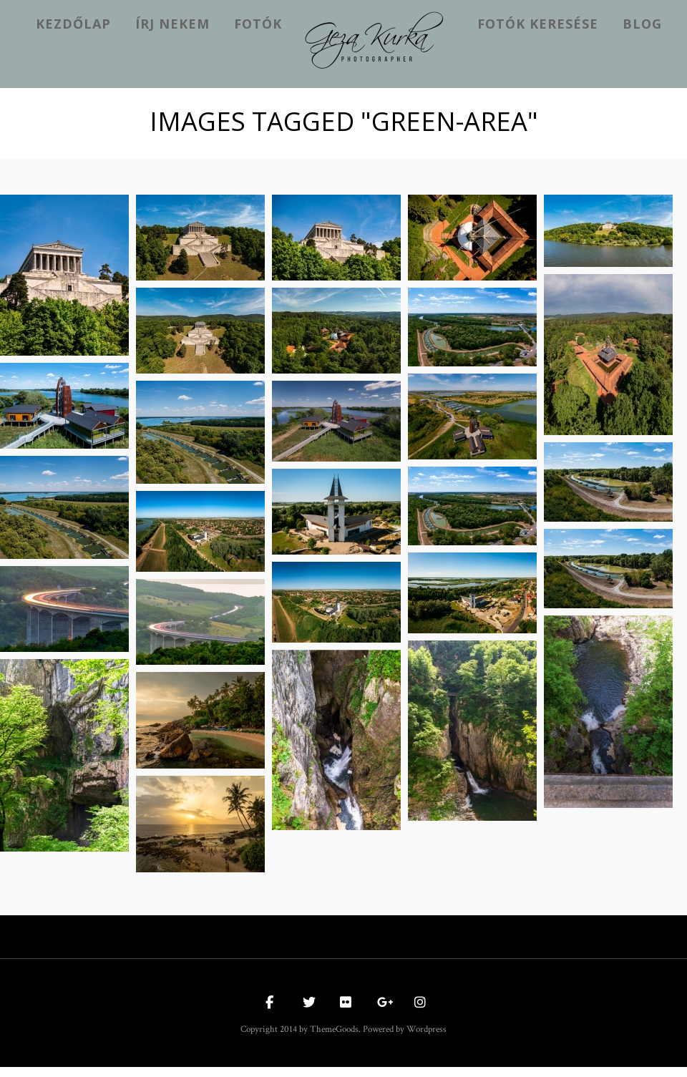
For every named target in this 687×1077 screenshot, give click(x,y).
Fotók (258, 23)
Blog (642, 23)
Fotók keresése (537, 23)
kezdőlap (73, 23)
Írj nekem (172, 23)
